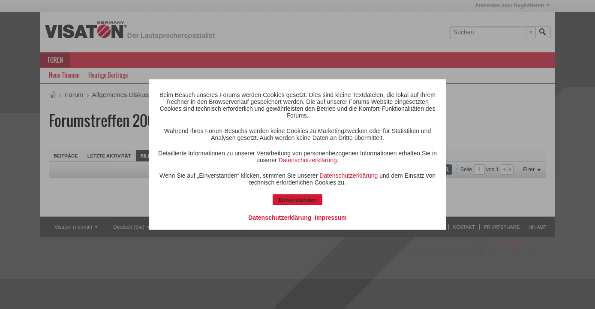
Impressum (331, 217)
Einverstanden (297, 200)
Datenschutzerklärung (308, 160)
